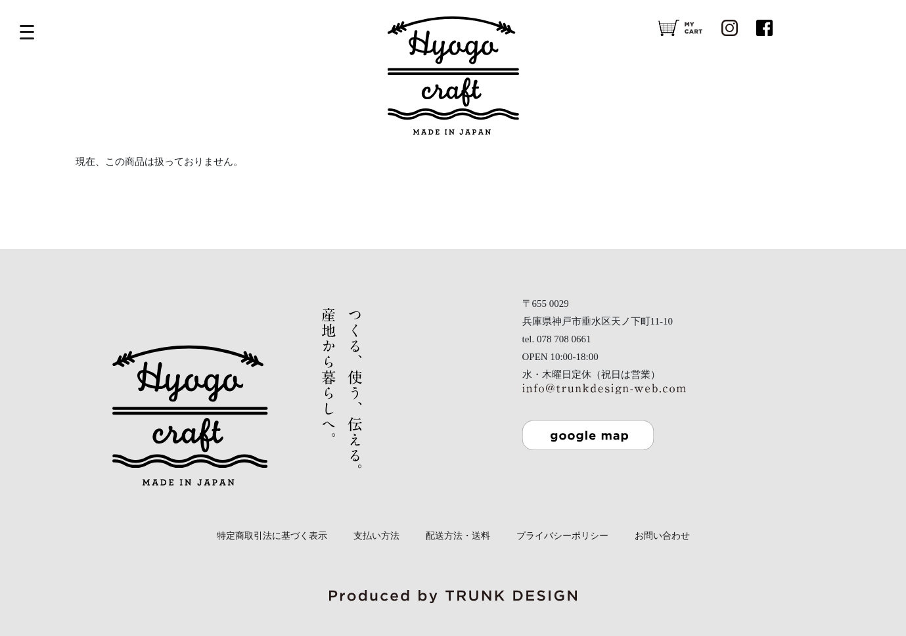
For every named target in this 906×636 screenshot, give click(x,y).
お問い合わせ (662, 536)
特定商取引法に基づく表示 (272, 536)
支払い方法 (376, 536)
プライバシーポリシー (562, 536)
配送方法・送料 (458, 536)
